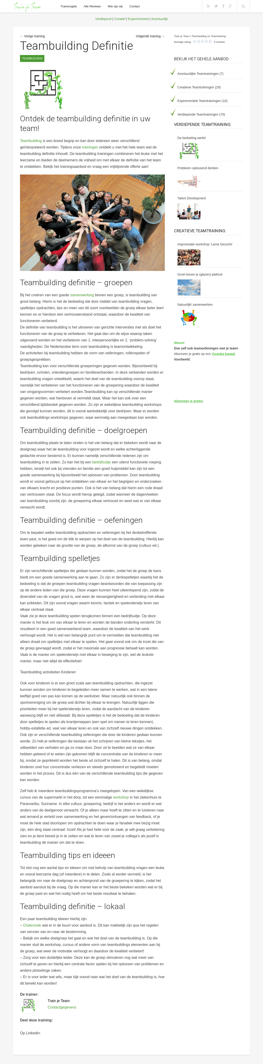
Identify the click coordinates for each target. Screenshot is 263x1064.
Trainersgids (68, 6)
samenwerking (82, 295)
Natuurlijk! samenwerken (195, 304)
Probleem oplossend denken (197, 168)
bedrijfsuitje (101, 462)
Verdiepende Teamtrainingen (197, 114)
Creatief (119, 19)
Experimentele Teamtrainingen (199, 101)
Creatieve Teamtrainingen (195, 87)
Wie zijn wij (115, 6)
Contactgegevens (62, 1007)
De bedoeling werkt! (191, 138)
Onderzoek (32, 925)
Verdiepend (103, 19)
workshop (121, 797)
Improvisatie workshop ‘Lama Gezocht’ (205, 244)
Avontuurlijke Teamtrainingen (198, 74)
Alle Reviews (92, 6)
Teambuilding (32, 58)
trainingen (90, 147)
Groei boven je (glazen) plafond (199, 274)
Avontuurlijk (159, 19)
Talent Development (191, 198)
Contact (134, 6)
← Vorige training (32, 36)
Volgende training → (150, 36)
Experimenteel (138, 19)
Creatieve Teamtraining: (200, 230)
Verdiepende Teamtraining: (202, 124)
